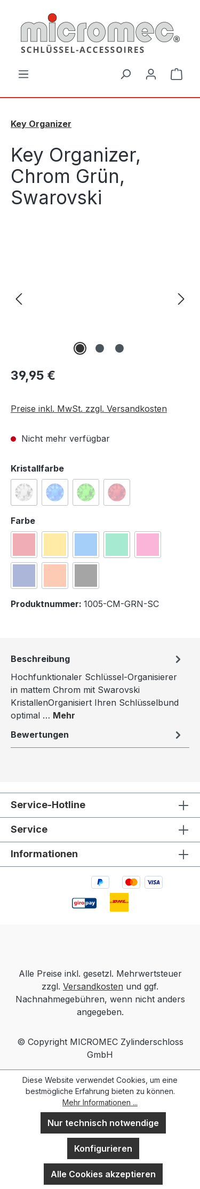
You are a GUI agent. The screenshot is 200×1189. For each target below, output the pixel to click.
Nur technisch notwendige (103, 1123)
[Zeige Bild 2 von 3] (99, 348)
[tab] (97, 686)
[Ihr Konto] (151, 73)
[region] (100, 298)
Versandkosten (93, 986)
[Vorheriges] (19, 298)
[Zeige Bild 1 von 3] (80, 348)
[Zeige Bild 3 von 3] (119, 348)
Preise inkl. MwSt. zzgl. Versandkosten (89, 408)
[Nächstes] (181, 298)
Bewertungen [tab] (97, 734)
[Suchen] (125, 73)
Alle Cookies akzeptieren (103, 1174)
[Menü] (23, 73)
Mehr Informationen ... (100, 1102)
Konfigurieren (103, 1148)
